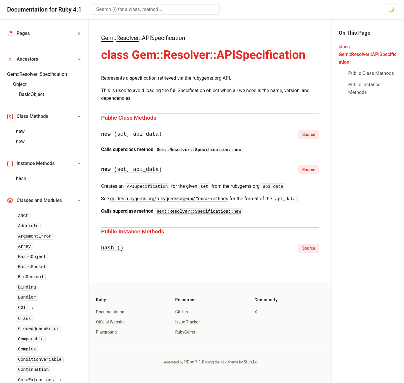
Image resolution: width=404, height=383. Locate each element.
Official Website (110, 322)
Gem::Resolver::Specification (37, 74)
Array (24, 246)
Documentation (110, 312)
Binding (27, 287)
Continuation (33, 369)
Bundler (27, 297)
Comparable (31, 339)
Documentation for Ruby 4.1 (44, 9)
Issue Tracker (187, 322)
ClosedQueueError (38, 328)
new (20, 131)
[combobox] (155, 9)
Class (24, 318)
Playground (106, 332)
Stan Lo (250, 362)
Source (308, 134)
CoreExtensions (36, 380)
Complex (27, 349)
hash (21, 178)
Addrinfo (28, 226)
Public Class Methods (128, 117)
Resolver (127, 37)
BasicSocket (32, 267)
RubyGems (185, 332)
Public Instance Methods (132, 231)
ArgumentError (34, 236)
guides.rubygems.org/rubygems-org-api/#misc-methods (169, 198)
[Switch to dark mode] (391, 9)
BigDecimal (31, 277)
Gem (107, 37)
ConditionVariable (40, 359)
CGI (22, 307)
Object (20, 84)
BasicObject (31, 94)
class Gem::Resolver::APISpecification (367, 54)
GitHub (181, 312)
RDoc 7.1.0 (194, 362)
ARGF (23, 216)
